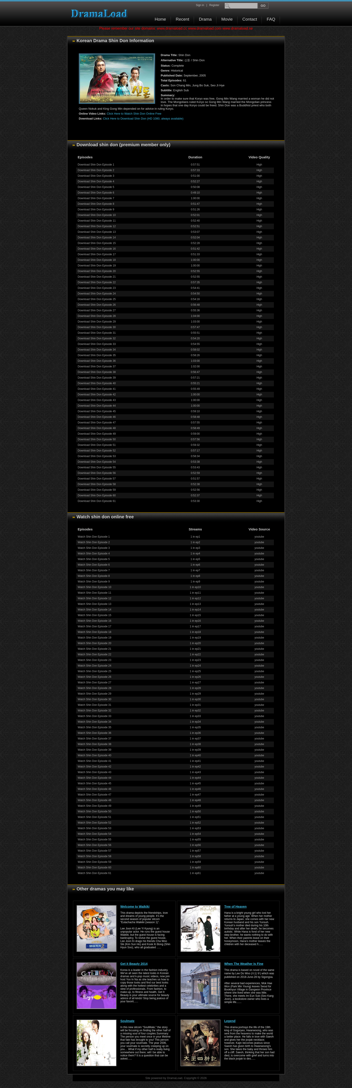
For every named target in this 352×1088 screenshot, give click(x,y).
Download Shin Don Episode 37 (97, 366)
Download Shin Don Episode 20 (97, 271)
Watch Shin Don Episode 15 (94, 615)
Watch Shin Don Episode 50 (94, 811)
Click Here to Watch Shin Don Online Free (134, 113)
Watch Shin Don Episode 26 (94, 676)
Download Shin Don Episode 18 (97, 260)
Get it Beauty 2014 (133, 964)
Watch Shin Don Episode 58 (94, 856)
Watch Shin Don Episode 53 (94, 828)
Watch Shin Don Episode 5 (94, 559)
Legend (229, 1021)
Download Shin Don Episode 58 (97, 484)
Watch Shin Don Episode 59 (94, 861)
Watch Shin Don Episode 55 (94, 839)
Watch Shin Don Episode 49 (94, 805)
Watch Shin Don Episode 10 (94, 587)
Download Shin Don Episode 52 (97, 450)
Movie (227, 19)
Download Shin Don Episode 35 (97, 355)
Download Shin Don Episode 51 (97, 445)
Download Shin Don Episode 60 (97, 495)
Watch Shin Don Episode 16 (94, 620)
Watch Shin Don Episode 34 (94, 721)
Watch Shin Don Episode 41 (94, 761)
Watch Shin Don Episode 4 (94, 553)
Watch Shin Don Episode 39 (94, 749)
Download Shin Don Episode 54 (97, 461)
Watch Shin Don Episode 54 (94, 833)
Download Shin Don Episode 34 (97, 349)
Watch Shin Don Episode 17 (94, 626)
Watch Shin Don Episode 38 (94, 744)
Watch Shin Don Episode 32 (94, 710)
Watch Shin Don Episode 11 (94, 592)
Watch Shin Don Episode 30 (94, 699)
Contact (249, 19)
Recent (182, 19)
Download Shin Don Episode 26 (97, 304)
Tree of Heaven (235, 906)
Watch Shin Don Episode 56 (94, 845)
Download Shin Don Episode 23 (97, 288)
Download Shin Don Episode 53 (97, 456)
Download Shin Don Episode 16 (97, 248)
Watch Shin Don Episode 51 (94, 817)
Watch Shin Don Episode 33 (94, 716)
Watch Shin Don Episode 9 (94, 581)
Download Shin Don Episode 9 (96, 209)
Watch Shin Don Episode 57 (94, 850)
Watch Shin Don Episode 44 (94, 777)
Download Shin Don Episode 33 (97, 344)
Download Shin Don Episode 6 (96, 192)
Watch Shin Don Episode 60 (94, 867)
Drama (205, 19)
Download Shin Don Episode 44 (97, 405)
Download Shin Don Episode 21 (97, 276)
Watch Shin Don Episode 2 (94, 542)
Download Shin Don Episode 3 (96, 175)
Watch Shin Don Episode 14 (94, 609)
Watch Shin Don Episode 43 (94, 772)
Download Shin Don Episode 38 (97, 372)
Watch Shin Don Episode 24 (94, 665)
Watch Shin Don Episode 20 (94, 643)
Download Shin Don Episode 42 (97, 394)
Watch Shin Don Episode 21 (94, 648)
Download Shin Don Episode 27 (97, 310)
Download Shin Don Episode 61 (97, 501)
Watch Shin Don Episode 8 (94, 576)
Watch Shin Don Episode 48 (94, 800)
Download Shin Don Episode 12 (97, 226)
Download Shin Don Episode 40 (97, 383)
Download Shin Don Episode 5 (96, 187)
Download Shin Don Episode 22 (97, 282)
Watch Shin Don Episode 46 (94, 789)
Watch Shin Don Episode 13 (94, 604)
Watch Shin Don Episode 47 (94, 794)
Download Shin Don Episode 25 (97, 299)
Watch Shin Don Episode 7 (94, 570)
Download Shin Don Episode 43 (97, 400)
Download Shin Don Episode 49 (97, 433)
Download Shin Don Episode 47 (97, 422)
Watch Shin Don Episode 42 (94, 766)
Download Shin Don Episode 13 (97, 231)
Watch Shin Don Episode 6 (94, 564)
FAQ (271, 19)
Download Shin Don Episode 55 (97, 467)
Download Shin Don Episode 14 (97, 237)
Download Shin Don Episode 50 (97, 439)
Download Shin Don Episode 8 (96, 203)
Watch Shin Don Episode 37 (94, 738)
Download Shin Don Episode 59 (97, 489)
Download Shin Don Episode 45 (97, 411)
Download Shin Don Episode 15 (97, 243)
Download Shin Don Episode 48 (97, 428)
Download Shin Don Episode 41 (97, 388)
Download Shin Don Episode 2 (96, 170)
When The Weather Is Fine (243, 964)
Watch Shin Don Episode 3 (94, 547)
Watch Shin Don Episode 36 (94, 733)
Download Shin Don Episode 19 (97, 265)
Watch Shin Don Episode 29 (94, 693)
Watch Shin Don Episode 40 (94, 755)
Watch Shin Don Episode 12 (94, 598)
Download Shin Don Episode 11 (97, 220)
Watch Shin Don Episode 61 (94, 873)
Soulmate (127, 1021)
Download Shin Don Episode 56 (97, 473)
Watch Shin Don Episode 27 (94, 682)
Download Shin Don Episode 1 (96, 164)
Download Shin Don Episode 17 (97, 254)
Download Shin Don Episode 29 (97, 321)
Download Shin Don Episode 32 (97, 338)
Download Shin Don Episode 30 (97, 327)
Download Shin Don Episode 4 (96, 181)
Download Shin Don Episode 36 (97, 360)
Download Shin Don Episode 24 (97, 293)
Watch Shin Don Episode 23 (94, 660)
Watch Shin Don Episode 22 (94, 654)
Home (160, 19)
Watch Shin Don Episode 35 (94, 727)
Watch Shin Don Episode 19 (94, 637)
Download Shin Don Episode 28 (97, 316)
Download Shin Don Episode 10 (97, 215)
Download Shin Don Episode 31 (97, 332)
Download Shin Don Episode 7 (96, 198)
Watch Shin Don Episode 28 (94, 688)
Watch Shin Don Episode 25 (94, 671)
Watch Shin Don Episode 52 (94, 822)
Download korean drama (100, 13)
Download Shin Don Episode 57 (97, 478)
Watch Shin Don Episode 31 (94, 704)
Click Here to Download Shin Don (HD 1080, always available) (143, 118)
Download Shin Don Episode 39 (97, 377)
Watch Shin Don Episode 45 (94, 783)
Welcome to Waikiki (135, 906)
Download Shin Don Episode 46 (97, 417)
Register (214, 5)
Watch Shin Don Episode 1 (94, 536)
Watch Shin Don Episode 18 (94, 632)
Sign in (200, 5)
